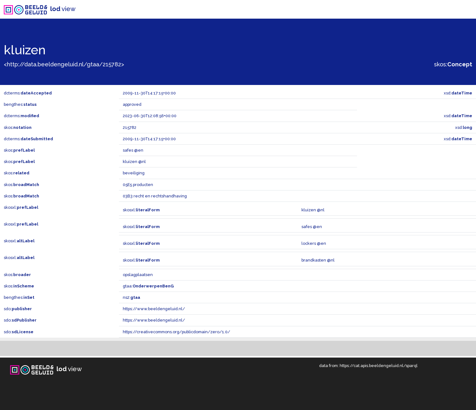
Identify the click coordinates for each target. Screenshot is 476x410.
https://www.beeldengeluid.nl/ (154, 308)
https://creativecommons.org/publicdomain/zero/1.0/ (176, 331)
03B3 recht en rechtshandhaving (155, 196)
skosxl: (21, 207)
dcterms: (28, 93)
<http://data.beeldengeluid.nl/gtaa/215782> (64, 64)
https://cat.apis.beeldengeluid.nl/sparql (379, 365)
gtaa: (148, 286)
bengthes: (20, 104)
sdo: (18, 308)
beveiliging (134, 173)
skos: (453, 64)
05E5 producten (138, 184)
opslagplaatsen (138, 274)
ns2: (131, 297)
